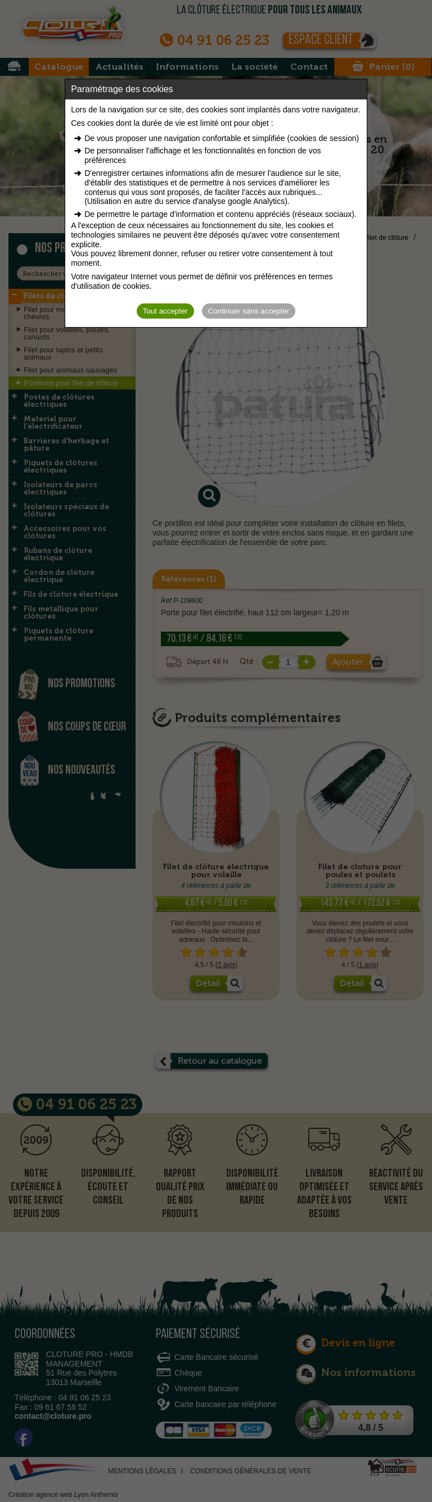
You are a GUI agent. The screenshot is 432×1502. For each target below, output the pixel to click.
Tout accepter (165, 311)
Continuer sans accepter (248, 311)
